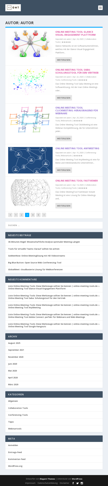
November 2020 (15, 357)
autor (69, 39)
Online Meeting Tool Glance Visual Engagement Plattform (75, 33)
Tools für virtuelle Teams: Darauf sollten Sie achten (33, 248)
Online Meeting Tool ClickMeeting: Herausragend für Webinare (76, 110)
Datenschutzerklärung (48, 483)
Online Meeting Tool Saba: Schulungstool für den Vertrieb (76, 71)
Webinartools (66, 120)
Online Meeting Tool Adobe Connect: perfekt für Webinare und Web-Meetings (46, 317)
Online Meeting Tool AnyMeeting (77, 148)
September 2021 (16, 350)
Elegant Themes (47, 479)
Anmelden (13, 445)
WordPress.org (15, 466)
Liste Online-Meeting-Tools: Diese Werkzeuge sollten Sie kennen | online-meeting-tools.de (52, 286)
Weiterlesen (63, 60)
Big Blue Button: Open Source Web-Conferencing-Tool (34, 262)
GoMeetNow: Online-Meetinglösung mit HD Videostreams (36, 255)
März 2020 (13, 384)
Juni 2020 (12, 363)
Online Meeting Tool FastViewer (76, 180)
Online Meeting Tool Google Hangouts (27, 326)
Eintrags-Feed (15, 452)
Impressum (30, 483)
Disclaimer (64, 483)
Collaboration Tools (18, 408)
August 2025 (14, 343)
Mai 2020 (12, 370)
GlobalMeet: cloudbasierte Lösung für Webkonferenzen (35, 269)
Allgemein (13, 401)
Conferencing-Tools (68, 80)
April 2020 (13, 377)
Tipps (11, 421)
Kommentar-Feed (16, 459)
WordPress (77, 479)
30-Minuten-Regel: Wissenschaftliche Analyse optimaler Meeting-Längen (44, 241)
